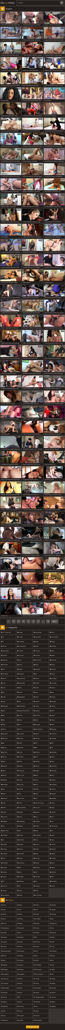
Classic (3, 877)
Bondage (4, 784)
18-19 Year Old (6, 632)
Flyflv (3, 1011)
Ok (18, 997)
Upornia (37, 1015)
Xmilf (52, 965)
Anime (3, 678)
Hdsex (19, 914)
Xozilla (52, 969)
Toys (52, 840)
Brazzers (4, 798)
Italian (36, 664)
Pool (35, 872)
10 (48, 621)
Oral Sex (37, 807)
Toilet (52, 835)
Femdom (20, 757)
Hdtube (20, 919)
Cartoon (4, 844)
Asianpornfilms (6, 951)
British (3, 807)
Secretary (53, 683)
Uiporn (36, 1011)
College (4, 890)
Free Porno (7, 3)
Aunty (3, 697)
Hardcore (20, 881)
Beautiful (4, 734)
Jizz (35, 674)
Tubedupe (37, 988)
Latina (36, 697)
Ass (2, 692)
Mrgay (19, 983)
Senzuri (36, 946)
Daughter (20, 674)
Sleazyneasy (38, 969)
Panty (36, 830)
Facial (19, 743)
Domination (21, 706)
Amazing (4, 660)
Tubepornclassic (39, 997)
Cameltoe (4, 835)
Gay (19, 830)
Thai (52, 821)
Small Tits (53, 734)
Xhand (52, 955)
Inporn (20, 946)
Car (2, 840)
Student (53, 789)
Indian (36, 646)
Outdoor (37, 821)
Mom (36, 757)
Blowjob (4, 780)
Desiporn (4, 992)
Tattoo (52, 807)
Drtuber (4, 997)
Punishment (38, 895)
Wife (52, 877)
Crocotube (4, 983)
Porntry (36, 928)
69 (2, 641)
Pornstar (37, 877)
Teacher (53, 812)
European (20, 734)
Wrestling (53, 881)
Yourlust (53, 997)
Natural (36, 766)
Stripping (53, 784)
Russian (53, 669)
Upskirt (52, 853)
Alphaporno (5, 928)
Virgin (52, 863)
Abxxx (3, 919)
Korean (36, 687)
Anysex (3, 946)
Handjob (20, 877)
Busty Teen (5, 830)
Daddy (19, 669)
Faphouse (4, 1006)
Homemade (37, 632)
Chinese (4, 867)
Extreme (20, 738)
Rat (35, 937)
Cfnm (3, 858)
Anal (3, 669)
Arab (3, 683)
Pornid (36, 905)
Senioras (37, 942)
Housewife (37, 637)
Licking (36, 706)
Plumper (37, 867)
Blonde (3, 775)
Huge (36, 641)
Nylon (36, 784)
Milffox (20, 979)
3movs (3, 905)
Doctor (19, 692)
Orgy (36, 817)
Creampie (20, 641)
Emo (19, 724)
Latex (36, 692)
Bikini (3, 761)
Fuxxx (3, 1015)
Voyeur (52, 867)
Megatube (20, 974)
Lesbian (36, 701)
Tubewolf (37, 1002)
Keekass (20, 955)
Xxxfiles (52, 983)
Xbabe (52, 937)
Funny (19, 817)
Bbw (3, 720)
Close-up (4, 886)
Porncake (20, 1006)
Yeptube (53, 988)
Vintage (52, 858)
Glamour (20, 844)
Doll (19, 701)
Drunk (19, 715)
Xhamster (53, 951)
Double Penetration (23, 711)
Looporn (20, 965)
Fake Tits (20, 747)
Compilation (5, 895)
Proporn (37, 932)
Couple (20, 637)
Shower (52, 706)
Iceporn (20, 942)
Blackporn (4, 969)
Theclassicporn (38, 974)
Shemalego (37, 965)
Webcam (53, 872)
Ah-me (3, 923)
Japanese (37, 669)
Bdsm (3, 724)
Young (52, 886)
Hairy (19, 872)
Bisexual (4, 766)
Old (35, 798)
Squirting (53, 766)
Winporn (53, 932)
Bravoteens (5, 974)
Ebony (19, 720)
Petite (36, 853)
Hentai (19, 895)
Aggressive (5, 651)
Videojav (53, 905)
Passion (36, 844)
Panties (36, 826)
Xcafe (52, 942)
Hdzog (19, 923)
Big (2, 743)
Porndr (20, 1011)
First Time (20, 775)
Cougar (20, 632)
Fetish (19, 761)
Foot (19, 794)
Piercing (37, 858)
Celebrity (4, 853)
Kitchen (36, 683)
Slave (52, 724)
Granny (20, 858)
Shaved (52, 697)
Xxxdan (52, 979)
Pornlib (36, 914)
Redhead (53, 646)
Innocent (37, 651)
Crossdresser (21, 646)
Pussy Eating (54, 637)
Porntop (36, 923)
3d (2, 637)
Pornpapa (37, 919)
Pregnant (37, 886)
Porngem (20, 1015)
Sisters (52, 715)
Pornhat (20, 1020)
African (3, 646)
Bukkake (4, 821)
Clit (2, 881)
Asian (3, 687)
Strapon (53, 780)
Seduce (52, 687)
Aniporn (4, 937)
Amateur (4, 655)
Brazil (3, 794)
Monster (37, 761)
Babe (3, 701)
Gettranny (4, 1020)
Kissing (36, 678)
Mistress (37, 752)
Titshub (36, 979)
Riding (52, 655)
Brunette (4, 817)
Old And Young (38, 803)
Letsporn (20, 960)
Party (36, 840)
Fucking (20, 812)
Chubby (4, 872)
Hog (19, 932)
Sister (52, 711)
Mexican (37, 738)
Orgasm (36, 812)
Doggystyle (21, 697)
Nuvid (19, 992)
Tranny (36, 983)
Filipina (20, 766)
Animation (4, 674)
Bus (3, 826)
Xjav (52, 960)
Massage (37, 724)
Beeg (3, 960)
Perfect (36, 849)
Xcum (52, 946)
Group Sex (20, 863)
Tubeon (36, 992)
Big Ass (3, 747)
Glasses (20, 849)
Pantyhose (37, 835)
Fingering (20, 770)
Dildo (19, 687)
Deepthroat (21, 678)
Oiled (36, 794)
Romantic (53, 660)
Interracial (37, 660)
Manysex (20, 969)
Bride (3, 803)
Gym (19, 867)
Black (3, 770)
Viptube (53, 909)
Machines (37, 715)
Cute (19, 660)
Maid (36, 720)
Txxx (35, 1006)
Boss (3, 789)
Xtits (52, 974)
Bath (3, 711)
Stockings (53, 770)
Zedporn (53, 1006)
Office (36, 789)
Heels (19, 890)
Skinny (52, 720)
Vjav (52, 919)
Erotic (19, 729)
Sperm (52, 757)
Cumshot (20, 655)
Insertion (37, 655)
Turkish (52, 844)
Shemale (53, 701)
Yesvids (52, 992)
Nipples (36, 770)
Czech (19, 664)
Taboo (52, 803)
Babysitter (4, 706)
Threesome (53, 826)
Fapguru (4, 1002)
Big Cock (4, 752)
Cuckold (20, 651)
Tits (51, 830)
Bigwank (4, 965)
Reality (52, 641)
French (19, 803)
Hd (18, 886)
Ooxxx (19, 1002)
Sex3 (36, 951)
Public (36, 890)
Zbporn (52, 1002)
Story (52, 775)
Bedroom (4, 738)
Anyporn (4, 942)
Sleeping (53, 729)
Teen (52, 817)
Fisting (19, 780)
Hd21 (19, 909)
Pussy (52, 632)
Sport (52, 761)
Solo (52, 743)
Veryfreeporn (38, 1020)
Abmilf (3, 914)
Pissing (36, 863)
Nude (36, 775)
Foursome (20, 798)
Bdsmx (3, 955)
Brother (4, 812)
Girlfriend (20, 840)
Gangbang (21, 821)
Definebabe (5, 988)
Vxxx (52, 928)
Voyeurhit (53, 923)
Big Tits (4, 757)
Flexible (20, 789)
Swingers (53, 798)
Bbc (3, 715)
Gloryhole (20, 853)
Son (51, 747)
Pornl (36, 909)
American (4, 664)
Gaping (20, 826)
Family (19, 752)
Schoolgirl (53, 678)
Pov (35, 881)
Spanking (53, 752)
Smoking (53, 738)
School (52, 674)
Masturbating (38, 729)
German (20, 835)
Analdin (4, 932)
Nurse (36, 780)
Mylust (19, 988)
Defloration (21, 683)
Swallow (53, 794)
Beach (3, 729)
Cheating (4, 863)
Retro (52, 651)
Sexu (36, 955)
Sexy (52, 692)
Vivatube (53, 914)
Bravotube (4, 979)
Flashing (20, 784)
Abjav (3, 909)
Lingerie (37, 711)
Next (55, 621)
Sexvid (36, 960)
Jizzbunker (21, 951)
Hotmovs (20, 937)
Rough (52, 664)
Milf (35, 743)
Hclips (19, 905)
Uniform (53, 849)
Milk (35, 747)
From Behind (21, 807)
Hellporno (20, 928)
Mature (36, 734)
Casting (4, 849)
